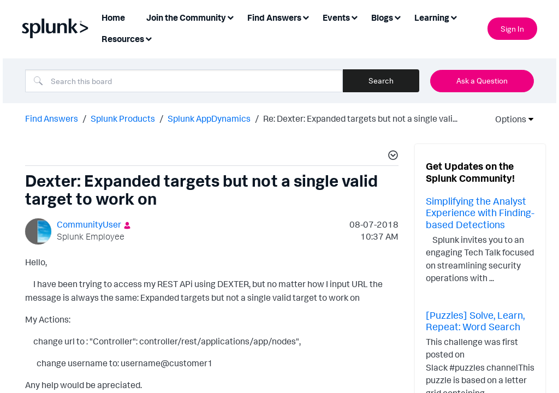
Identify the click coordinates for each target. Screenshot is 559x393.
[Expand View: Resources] (148, 38)
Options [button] (507, 119)
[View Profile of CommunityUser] (89, 224)
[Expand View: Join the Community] (230, 16)
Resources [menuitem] (123, 38)
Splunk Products (123, 118)
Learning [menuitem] (431, 17)
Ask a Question (482, 80)
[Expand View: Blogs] (397, 16)
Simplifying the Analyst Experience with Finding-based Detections (480, 212)
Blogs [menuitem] (382, 17)
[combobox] (184, 80)
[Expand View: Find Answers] (305, 16)
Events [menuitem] (336, 17)
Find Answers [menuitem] (274, 17)
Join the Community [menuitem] (186, 17)
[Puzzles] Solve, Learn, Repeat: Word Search (475, 321)
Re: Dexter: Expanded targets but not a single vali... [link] (360, 118)
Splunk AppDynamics (209, 118)
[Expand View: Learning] (453, 16)
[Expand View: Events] (354, 16)
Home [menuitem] (113, 17)
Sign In (512, 28)
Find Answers (51, 118)
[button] (391, 157)
